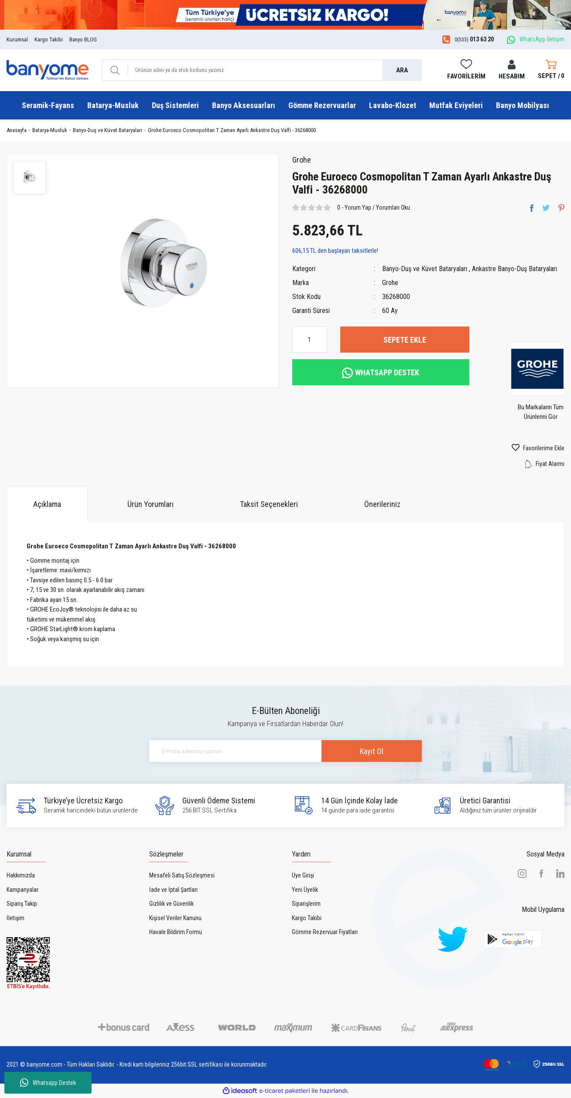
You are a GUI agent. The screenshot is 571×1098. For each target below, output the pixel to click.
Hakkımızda (21, 875)
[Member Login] (512, 70)
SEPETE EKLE (404, 339)
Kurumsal (17, 39)
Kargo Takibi (48, 39)
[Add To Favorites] (523, 448)
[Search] (262, 70)
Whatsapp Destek (48, 1083)
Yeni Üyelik (305, 889)
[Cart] (551, 70)
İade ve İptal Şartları (173, 889)
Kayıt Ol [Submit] (371, 751)
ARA (402, 70)
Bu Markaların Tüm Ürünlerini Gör (541, 412)
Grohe (301, 159)
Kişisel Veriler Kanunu (175, 917)
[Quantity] (309, 339)
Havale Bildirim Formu (175, 931)
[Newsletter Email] (285, 751)
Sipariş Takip (22, 903)
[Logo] (48, 70)
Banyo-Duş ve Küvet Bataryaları (424, 269)
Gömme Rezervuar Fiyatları (325, 931)
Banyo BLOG (83, 39)
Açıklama (47, 504)
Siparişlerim (306, 903)
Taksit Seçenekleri (269, 504)
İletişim (15, 917)
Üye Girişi (303, 875)
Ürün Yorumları (150, 504)
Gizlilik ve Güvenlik (171, 903)
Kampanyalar (22, 889)
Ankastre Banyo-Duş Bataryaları (514, 269)
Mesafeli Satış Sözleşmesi (182, 875)
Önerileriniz (382, 504)
